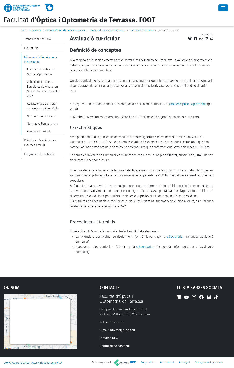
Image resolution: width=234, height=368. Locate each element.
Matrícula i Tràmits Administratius (108, 30)
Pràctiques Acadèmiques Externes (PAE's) (40, 142)
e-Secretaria (174, 236)
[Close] (223, 7)
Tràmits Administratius (141, 30)
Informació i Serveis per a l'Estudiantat (65, 30)
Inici (23, 30)
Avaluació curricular (39, 131)
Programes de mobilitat (39, 154)
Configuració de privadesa (209, 362)
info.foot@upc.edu (122, 330)
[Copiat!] (211, 39)
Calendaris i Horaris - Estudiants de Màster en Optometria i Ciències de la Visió (44, 89)
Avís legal (184, 362)
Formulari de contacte (115, 346)
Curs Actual (35, 30)
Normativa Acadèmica (41, 116)
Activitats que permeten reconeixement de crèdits (43, 106)
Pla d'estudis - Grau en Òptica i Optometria (41, 72)
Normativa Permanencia (42, 123)
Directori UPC (109, 338)
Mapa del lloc (148, 362)
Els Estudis (31, 48)
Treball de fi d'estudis (37, 39)
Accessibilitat (167, 362)
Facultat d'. (79, 20)
